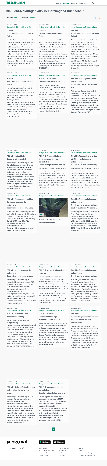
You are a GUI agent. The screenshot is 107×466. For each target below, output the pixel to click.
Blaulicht (66, 3)
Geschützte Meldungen (87, 461)
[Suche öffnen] (93, 3)
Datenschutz (43, 459)
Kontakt (81, 454)
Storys (58, 3)
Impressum (43, 454)
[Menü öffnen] (99, 3)
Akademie (62, 456)
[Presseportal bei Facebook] (17, 454)
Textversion (63, 459)
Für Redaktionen (64, 454)
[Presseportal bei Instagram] (22, 454)
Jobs (80, 456)
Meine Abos (83, 3)
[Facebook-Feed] (95, 18)
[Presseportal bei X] (19, 454)
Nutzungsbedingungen (46, 456)
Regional (74, 3)
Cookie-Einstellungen (86, 459)
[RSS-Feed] (99, 18)
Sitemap (62, 461)
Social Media (43, 461)
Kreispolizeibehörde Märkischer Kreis (20, 27)
